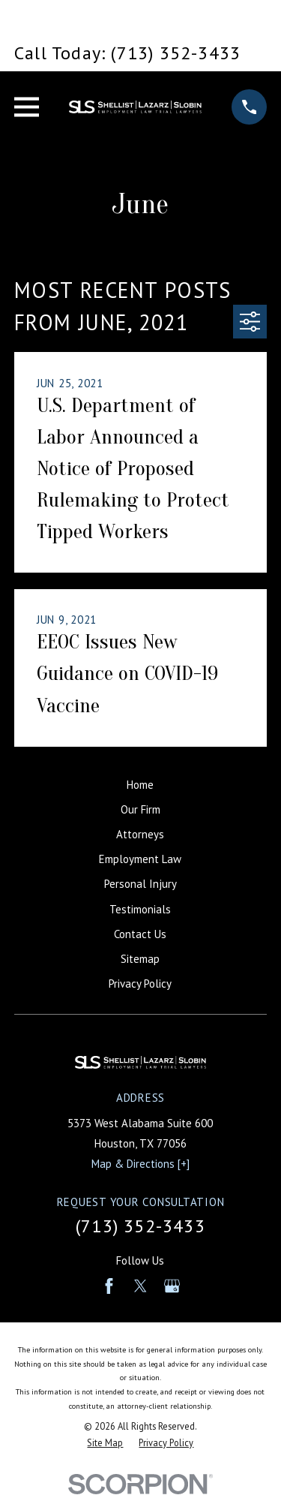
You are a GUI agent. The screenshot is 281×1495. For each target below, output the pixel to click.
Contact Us (140, 934)
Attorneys (140, 834)
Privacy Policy (140, 983)
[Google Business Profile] (172, 1286)
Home (140, 785)
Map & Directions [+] (140, 1164)
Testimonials (140, 909)
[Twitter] (140, 1286)
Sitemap (140, 959)
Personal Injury (140, 884)
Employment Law (140, 859)
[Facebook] (109, 1286)
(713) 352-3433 (140, 1226)
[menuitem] (105, 1442)
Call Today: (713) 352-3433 (127, 53)
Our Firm (140, 809)
